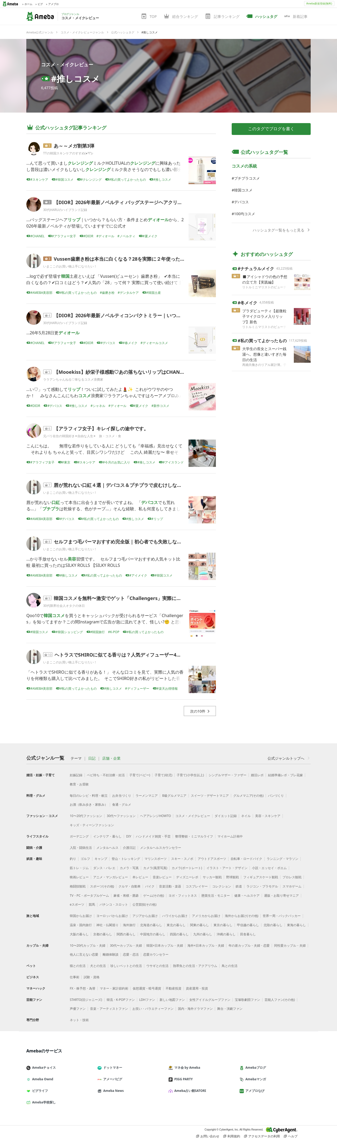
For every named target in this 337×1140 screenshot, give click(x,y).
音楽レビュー (162, 877)
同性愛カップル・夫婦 (290, 945)
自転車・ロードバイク (246, 858)
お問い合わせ (207, 1136)
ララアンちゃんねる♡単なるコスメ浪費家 (73, 379)
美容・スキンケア (267, 816)
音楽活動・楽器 (170, 886)
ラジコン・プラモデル (262, 886)
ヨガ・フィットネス (182, 895)
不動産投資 (173, 988)
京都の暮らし (102, 934)
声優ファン (78, 1008)
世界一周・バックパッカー (282, 916)
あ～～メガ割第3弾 (74, 146)
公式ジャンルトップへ (289, 758)
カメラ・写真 (129, 868)
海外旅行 (129, 925)
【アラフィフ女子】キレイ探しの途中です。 (101, 428)
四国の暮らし (179, 934)
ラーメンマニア (147, 795)
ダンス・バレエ (104, 868)
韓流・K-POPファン (121, 999)
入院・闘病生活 (81, 847)
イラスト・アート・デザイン (226, 868)
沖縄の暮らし (226, 934)
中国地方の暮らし (152, 934)
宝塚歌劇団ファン (247, 999)
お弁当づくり (121, 795)
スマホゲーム (292, 886)
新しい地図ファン (172, 999)
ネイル (246, 816)
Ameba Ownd (41, 1079)
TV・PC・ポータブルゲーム (89, 895)
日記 (92, 758)
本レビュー (140, 877)
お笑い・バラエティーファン (153, 1008)
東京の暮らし (223, 925)
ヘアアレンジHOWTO (155, 816)
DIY (128, 836)
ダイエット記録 (226, 816)
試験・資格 (92, 977)
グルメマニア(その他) (248, 795)
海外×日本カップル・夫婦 (205, 945)
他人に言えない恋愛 (84, 954)
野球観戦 (232, 877)
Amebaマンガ (255, 1079)
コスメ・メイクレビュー (67, 64)
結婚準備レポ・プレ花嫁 (285, 775)
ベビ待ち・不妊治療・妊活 (106, 775)
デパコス (241, 201)
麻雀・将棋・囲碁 (126, 895)
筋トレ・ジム (79, 868)
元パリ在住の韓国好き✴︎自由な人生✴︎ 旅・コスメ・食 (82, 436)
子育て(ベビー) (139, 775)
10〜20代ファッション (86, 816)
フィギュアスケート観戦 (260, 877)
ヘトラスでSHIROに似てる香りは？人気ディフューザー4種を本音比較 (129, 655)
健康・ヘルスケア (247, 895)
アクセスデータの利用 (262, 1136)
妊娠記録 (76, 775)
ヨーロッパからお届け (112, 916)
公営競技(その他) (144, 904)
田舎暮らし (248, 934)
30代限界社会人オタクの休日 (64, 605)
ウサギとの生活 (157, 966)
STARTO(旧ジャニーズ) (86, 999)
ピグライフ (39, 1090)
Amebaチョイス (43, 1067)
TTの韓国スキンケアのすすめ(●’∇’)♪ (68, 153)
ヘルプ (291, 1136)
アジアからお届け (145, 916)
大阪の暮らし (79, 934)
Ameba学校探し (43, 1102)
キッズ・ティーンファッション (92, 825)
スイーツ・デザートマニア (210, 795)
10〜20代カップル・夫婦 (87, 945)
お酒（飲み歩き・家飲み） (89, 804)
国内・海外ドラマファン (195, 1008)
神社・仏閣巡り (107, 925)
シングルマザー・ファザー (227, 775)
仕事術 (74, 977)
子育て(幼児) (163, 775)
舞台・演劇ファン (229, 1008)
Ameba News (112, 1090)
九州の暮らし (202, 934)
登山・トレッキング (126, 858)
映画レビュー (79, 877)
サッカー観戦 (212, 877)
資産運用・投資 (197, 988)
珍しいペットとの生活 (126, 966)
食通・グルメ (121, 804)
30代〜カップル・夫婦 (126, 945)
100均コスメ (244, 213)
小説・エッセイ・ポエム (269, 868)
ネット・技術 (79, 1020)
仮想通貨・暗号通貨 (147, 988)
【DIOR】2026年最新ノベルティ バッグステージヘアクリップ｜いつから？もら (139, 202)
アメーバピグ (111, 1079)
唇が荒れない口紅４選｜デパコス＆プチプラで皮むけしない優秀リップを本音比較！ (144, 485)
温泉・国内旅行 (81, 925)
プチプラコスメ (247, 178)
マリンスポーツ (156, 858)
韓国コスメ (243, 190)
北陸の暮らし (273, 925)
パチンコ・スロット (114, 904)
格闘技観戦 (78, 886)
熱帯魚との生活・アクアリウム (195, 966)
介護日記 (129, 847)
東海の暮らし (296, 925)
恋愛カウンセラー (155, 954)
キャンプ (101, 858)
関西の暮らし (126, 934)
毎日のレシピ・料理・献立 (89, 795)
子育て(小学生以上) (190, 775)
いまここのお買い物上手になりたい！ (70, 266)
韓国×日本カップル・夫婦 (164, 945)
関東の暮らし (199, 925)
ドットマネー (111, 1067)
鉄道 (239, 886)
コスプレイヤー (197, 886)
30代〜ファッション (121, 816)
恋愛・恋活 (131, 954)
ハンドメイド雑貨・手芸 (153, 836)
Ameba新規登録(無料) (319, 3)
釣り (73, 858)
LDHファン (147, 999)
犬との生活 (98, 966)
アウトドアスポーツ (212, 858)
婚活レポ (257, 775)
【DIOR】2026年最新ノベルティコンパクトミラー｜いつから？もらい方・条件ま (141, 315)
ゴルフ (85, 858)
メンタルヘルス (107, 847)
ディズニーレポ (187, 877)
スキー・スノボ (182, 858)
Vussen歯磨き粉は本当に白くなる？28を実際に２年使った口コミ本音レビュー (138, 259)
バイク (150, 886)
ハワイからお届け (174, 916)
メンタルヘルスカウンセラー (160, 847)
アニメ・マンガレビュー (110, 877)
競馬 (92, 904)
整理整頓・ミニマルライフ (194, 836)
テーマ (76, 758)
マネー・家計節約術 (114, 988)
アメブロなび (254, 1090)
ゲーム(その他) (153, 895)
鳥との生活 (229, 966)
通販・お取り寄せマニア (281, 895)
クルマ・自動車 (129, 886)
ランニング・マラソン (282, 858)
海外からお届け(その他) (241, 916)
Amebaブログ (255, 1067)
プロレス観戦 (292, 877)
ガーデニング (79, 836)
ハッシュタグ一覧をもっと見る (282, 230)
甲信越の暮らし (248, 925)
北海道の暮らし (151, 925)
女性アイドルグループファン (209, 999)
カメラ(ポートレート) (187, 868)
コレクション (221, 886)
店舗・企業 (111, 758)
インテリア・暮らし (107, 836)
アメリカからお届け (206, 916)
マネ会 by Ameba (186, 1067)
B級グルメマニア (174, 795)
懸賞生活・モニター (215, 895)
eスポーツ (77, 904)
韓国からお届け (81, 916)
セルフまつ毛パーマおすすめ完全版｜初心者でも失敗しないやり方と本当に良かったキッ (148, 541)
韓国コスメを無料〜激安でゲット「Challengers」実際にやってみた (127, 598)
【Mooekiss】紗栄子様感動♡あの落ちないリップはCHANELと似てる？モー (136, 372)
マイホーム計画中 (230, 836)
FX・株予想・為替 (82, 988)
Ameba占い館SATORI (189, 1090)
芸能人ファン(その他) (280, 999)
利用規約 (231, 1136)
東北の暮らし (176, 925)
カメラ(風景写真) (155, 868)
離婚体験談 (110, 954)
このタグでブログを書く (271, 129)
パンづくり (276, 795)
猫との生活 (78, 966)
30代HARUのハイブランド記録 (65, 210)
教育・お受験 (79, 784)
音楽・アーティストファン (109, 1008)
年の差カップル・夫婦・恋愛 (249, 945)
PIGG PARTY (182, 1079)
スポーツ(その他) (102, 886)
